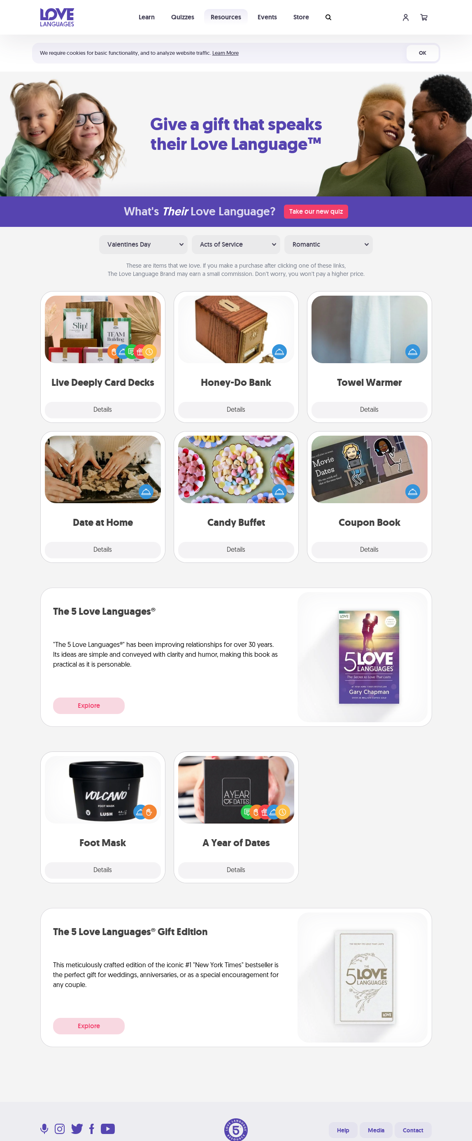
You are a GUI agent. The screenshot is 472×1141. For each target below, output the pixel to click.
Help (343, 1130)
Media (376, 1130)
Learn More (225, 52)
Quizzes (182, 17)
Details (102, 410)
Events (267, 17)
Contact (413, 1130)
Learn (147, 17)
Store (301, 17)
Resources (226, 17)
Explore (89, 705)
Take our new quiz (316, 211)
